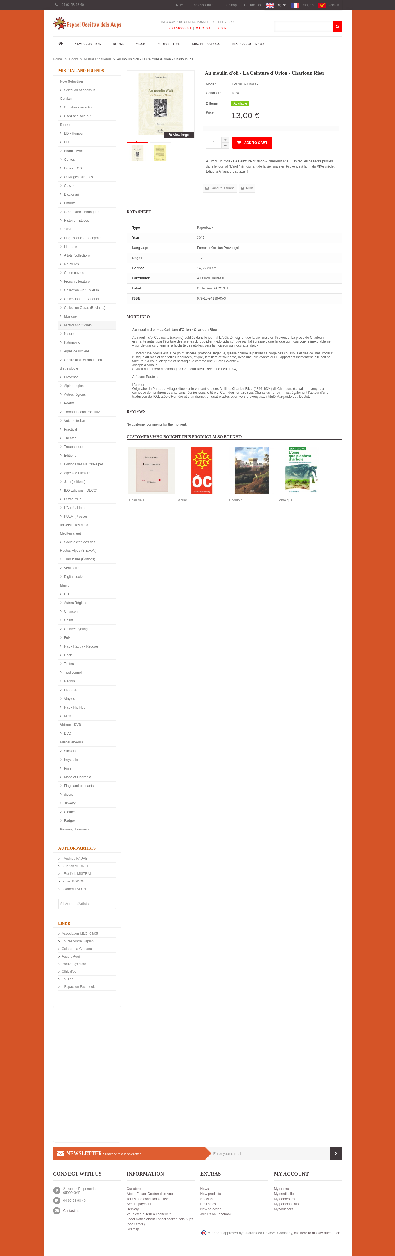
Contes (69, 160)
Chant (68, 620)
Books (118, 44)
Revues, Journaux (248, 44)
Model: (211, 84)
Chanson (70, 612)
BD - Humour (73, 133)
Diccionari (71, 194)
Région (69, 681)
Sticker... (183, 500)
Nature (68, 334)
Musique (70, 316)
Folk (67, 638)
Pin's (67, 768)
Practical (70, 429)
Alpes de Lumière (77, 473)
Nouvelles (71, 264)
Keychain (70, 760)
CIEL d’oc (69, 972)
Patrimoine (71, 343)
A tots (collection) (76, 255)
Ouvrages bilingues (78, 177)
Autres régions (74, 395)
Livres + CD (72, 168)
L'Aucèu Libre (74, 508)
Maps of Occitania (77, 777)
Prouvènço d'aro (74, 964)
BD (66, 142)
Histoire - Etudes (76, 221)
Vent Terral (71, 568)
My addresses (284, 1199)
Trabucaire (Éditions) (79, 559)
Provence (70, 377)
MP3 (67, 716)
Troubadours (73, 447)
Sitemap (133, 1229)
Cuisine (69, 186)
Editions (69, 456)
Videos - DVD (169, 44)
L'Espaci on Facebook (78, 987)
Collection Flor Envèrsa (81, 290)
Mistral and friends (98, 59)
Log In (221, 28)
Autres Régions (75, 603)
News (180, 5)
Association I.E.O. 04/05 (80, 934)
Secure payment (139, 1204)
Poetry (68, 403)
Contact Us (252, 5)
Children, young (75, 629)
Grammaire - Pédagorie (81, 212)
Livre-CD (70, 690)
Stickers (69, 751)
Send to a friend (222, 188)
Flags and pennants (78, 786)
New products (210, 1194)
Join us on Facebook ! (216, 1214)
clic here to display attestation (317, 1233)
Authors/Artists (77, 848)
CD (66, 594)
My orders (281, 1189)
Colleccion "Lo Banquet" (81, 299)
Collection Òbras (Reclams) (84, 308)
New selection (211, 1209)
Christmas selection (78, 107)
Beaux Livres (73, 151)
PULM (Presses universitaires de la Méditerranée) (74, 525)
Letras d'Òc (72, 499)
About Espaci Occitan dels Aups (151, 1194)
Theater (69, 438)
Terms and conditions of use (148, 1199)
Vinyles (69, 699)
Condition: (213, 93)
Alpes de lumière (76, 351)
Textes (68, 664)
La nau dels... (137, 500)
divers (68, 794)
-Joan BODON (73, 881)
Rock (67, 655)
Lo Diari (67, 979)
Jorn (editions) (74, 482)
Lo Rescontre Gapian (78, 941)
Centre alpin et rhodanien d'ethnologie (81, 364)
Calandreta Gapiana (77, 949)
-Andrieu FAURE (75, 859)
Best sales (208, 1204)
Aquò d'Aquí (71, 956)
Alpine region (73, 386)
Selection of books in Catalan (77, 94)
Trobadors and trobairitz (81, 412)
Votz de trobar (74, 421)
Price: (210, 112)
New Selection (88, 44)
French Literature (76, 282)
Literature (70, 247)
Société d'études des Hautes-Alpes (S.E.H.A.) (78, 546)
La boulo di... (236, 500)
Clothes (69, 812)
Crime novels (73, 273)
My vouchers (283, 1209)
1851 (67, 229)
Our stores (135, 1189)
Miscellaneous (206, 44)
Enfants (69, 203)
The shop (230, 5)
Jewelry (69, 803)
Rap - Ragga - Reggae (80, 646)
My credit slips (284, 1194)
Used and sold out (77, 116)
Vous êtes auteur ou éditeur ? (149, 1214)
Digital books (73, 577)
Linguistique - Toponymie (82, 238)
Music (141, 44)
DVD (67, 734)
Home (57, 59)
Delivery (133, 1209)
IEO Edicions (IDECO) (80, 490)
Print (249, 188)
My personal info (286, 1204)
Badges (69, 821)
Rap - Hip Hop (74, 707)
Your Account (180, 28)
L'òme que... (286, 500)
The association (203, 5)
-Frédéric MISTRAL (77, 874)
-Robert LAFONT (75, 889)
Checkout (203, 28)
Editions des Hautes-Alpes (83, 464)
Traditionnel (72, 673)
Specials (206, 1199)
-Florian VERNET (75, 866)
